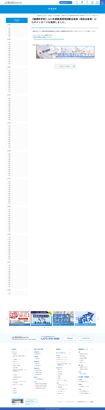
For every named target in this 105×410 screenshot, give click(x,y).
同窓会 (15, 390)
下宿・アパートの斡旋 (62, 380)
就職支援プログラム (84, 367)
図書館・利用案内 (16, 365)
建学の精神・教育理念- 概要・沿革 (19, 356)
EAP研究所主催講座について (85, 393)
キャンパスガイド (16, 363)
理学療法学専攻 (38, 370)
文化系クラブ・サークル (62, 359)
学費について (60, 369)
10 (56, 327)
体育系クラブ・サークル (62, 357)
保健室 (59, 376)
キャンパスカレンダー (62, 361)
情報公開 (15, 379)
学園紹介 (15, 388)
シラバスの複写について (62, 389)
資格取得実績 (82, 356)
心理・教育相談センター (84, 391)
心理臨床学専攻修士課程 (40, 388)
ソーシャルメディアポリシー (70, 401)
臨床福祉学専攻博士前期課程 (41, 383)
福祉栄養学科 (38, 365)
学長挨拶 (15, 353)
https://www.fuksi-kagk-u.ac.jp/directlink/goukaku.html (49, 39)
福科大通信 (15, 367)
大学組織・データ (16, 359)
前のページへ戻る (65, 66)
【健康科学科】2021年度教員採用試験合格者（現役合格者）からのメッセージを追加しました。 (80, 15)
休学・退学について (61, 391)
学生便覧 (15, 392)
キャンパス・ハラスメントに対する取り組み (19, 382)
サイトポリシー (60, 401)
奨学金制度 (60, 371)
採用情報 (91, 401)
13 (60, 327)
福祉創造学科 (38, 353)
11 (57, 327)
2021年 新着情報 (56, 15)
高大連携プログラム (84, 381)
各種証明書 (60, 387)
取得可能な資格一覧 (84, 353)
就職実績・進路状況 (84, 369)
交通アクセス (15, 361)
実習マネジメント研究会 (18, 384)
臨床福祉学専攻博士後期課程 (41, 386)
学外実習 (81, 360)
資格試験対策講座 (83, 358)
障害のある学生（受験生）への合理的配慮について (19, 370)
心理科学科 (37, 358)
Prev (7, 318)
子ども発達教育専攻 (39, 379)
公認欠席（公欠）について (63, 384)
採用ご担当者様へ (83, 373)
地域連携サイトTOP (84, 386)
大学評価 (15, 374)
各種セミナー (82, 362)
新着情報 (50, 15)
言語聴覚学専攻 (38, 374)
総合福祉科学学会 (17, 377)
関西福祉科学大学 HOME (42, 15)
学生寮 (59, 378)
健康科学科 (37, 363)
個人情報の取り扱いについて (83, 401)
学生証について (61, 393)
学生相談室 (60, 373)
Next (98, 318)
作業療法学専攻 (38, 372)
